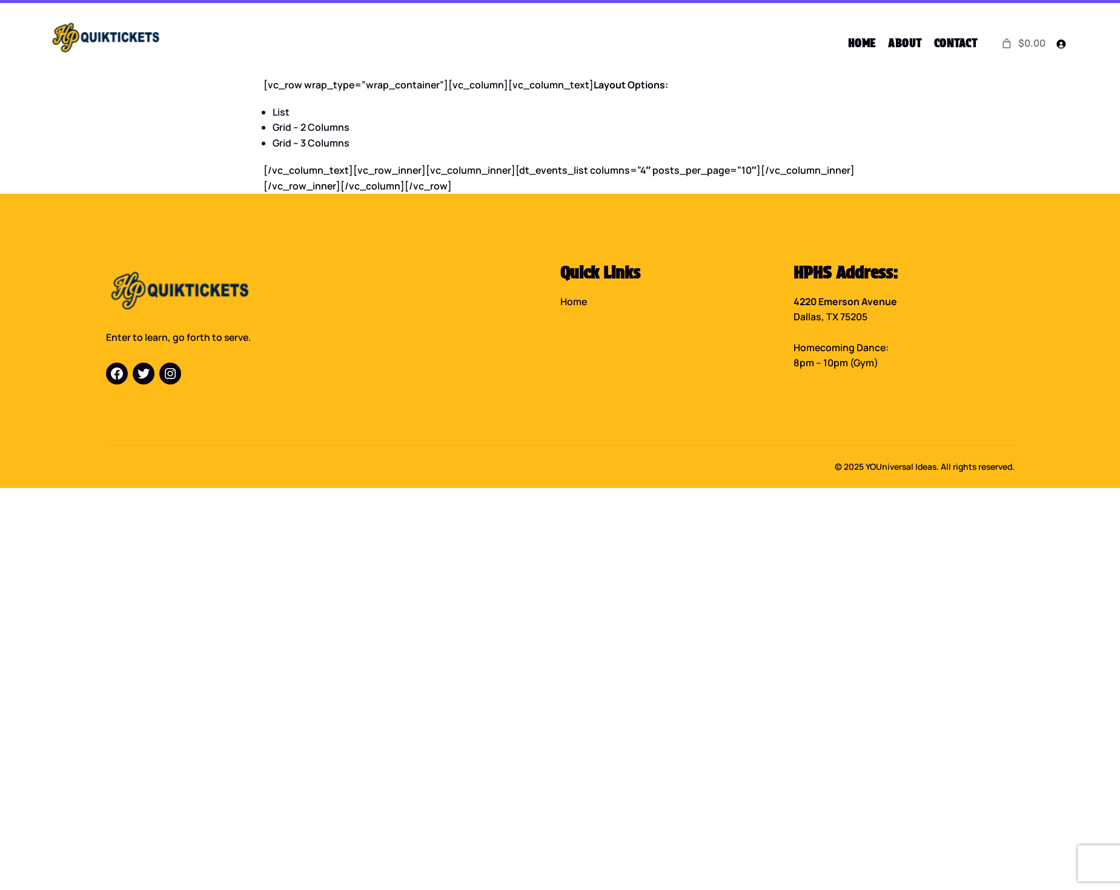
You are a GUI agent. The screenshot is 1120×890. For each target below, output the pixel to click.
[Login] (1061, 43)
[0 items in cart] (1023, 43)
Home (573, 301)
